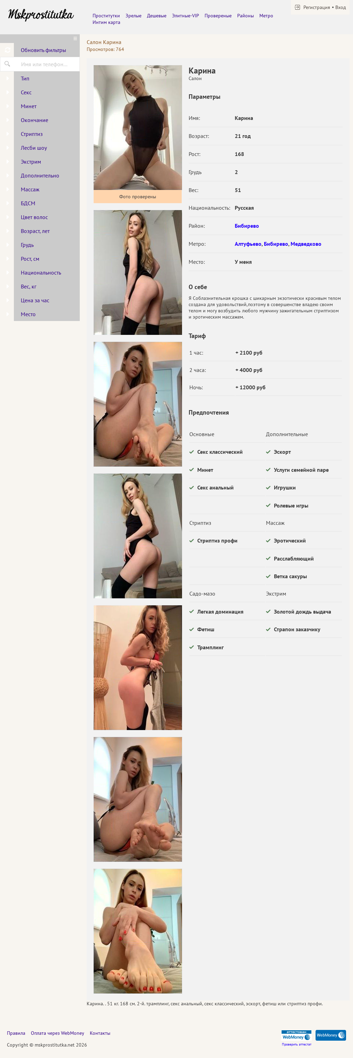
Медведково (306, 243)
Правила (16, 1033)
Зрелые (133, 15)
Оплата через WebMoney (57, 1033)
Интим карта (106, 22)
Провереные (218, 15)
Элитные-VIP (185, 15)
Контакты (100, 1033)
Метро (266, 15)
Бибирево (247, 225)
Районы (245, 15)
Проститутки (106, 15)
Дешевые (156, 15)
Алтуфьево (248, 243)
